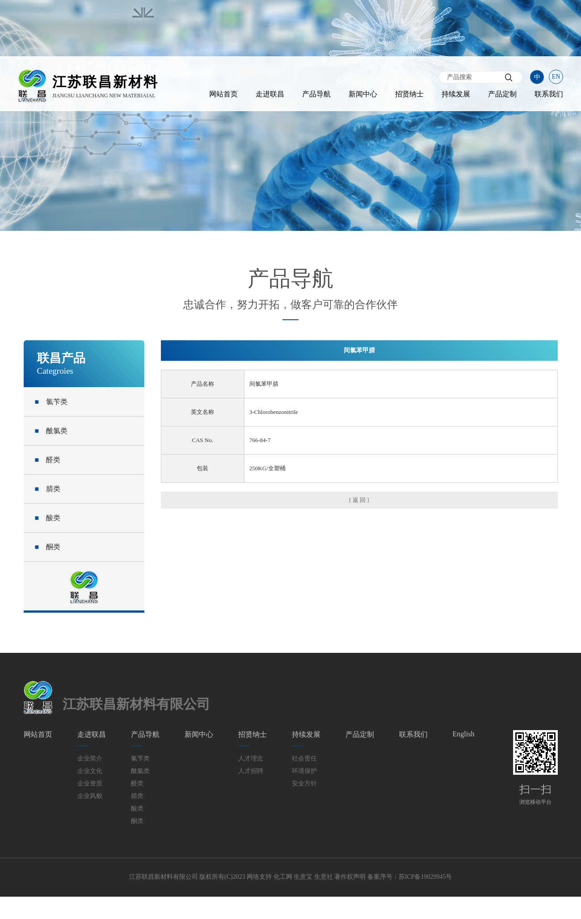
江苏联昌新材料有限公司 (163, 876)
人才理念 (250, 758)
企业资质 (89, 783)
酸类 (48, 518)
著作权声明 (350, 876)
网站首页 (223, 94)
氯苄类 (51, 401)
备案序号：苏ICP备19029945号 (409, 876)
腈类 (48, 489)
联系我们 (549, 94)
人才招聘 (250, 771)
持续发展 (456, 94)
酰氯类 (51, 430)
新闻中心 (363, 94)
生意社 (323, 876)
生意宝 (303, 876)
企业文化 (89, 771)
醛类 (48, 460)
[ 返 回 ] (359, 500)
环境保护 (304, 771)
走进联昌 (270, 94)
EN (556, 76)
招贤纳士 (409, 94)
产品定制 (502, 94)
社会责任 (304, 758)
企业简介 (89, 758)
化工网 (283, 876)
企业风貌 (89, 796)
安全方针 (304, 783)
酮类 (48, 547)
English (464, 734)
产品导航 (316, 94)
